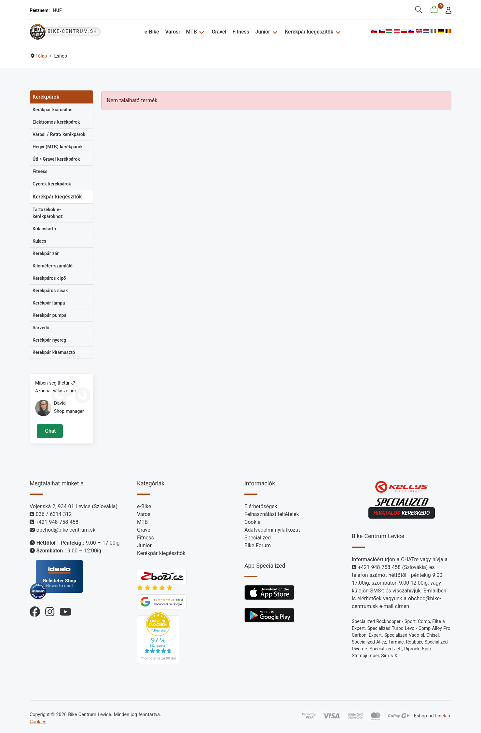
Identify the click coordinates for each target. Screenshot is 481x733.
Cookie (252, 522)
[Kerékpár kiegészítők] (337, 31)
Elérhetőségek (260, 506)
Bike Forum (257, 545)
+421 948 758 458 (57, 522)
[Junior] (274, 31)
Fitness (241, 32)
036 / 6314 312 (54, 514)
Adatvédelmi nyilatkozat (272, 530)
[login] (446, 10)
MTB (191, 32)
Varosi (173, 32)
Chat (50, 431)
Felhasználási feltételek (271, 514)
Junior (262, 32)
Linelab (442, 716)
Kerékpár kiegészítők (309, 32)
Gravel (219, 32)
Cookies (38, 722)
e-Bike (152, 32)
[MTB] (201, 31)
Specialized (257, 538)
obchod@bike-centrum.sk (65, 530)
